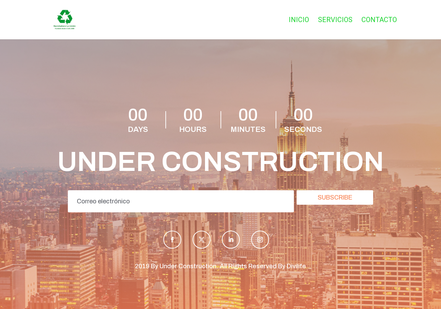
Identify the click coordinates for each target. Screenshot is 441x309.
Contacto (379, 20)
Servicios (335, 20)
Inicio (299, 20)
